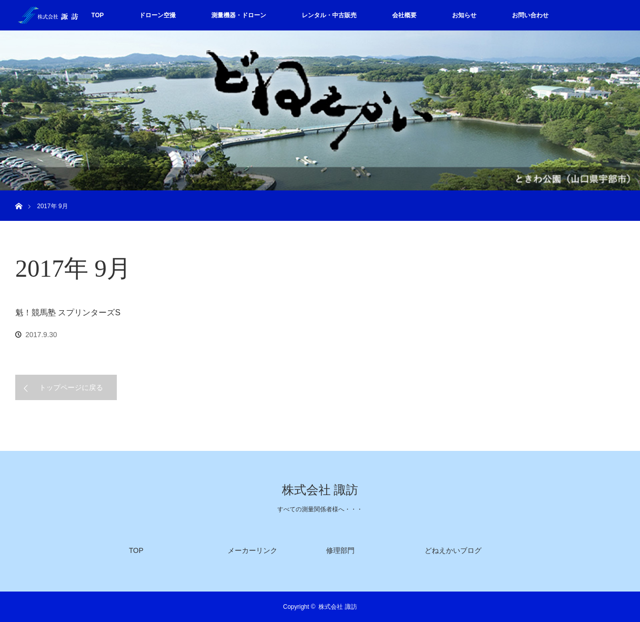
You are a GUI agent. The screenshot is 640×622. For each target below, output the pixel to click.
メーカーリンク (252, 550)
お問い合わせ (530, 15)
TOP (97, 15)
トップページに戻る (71, 387)
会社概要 (404, 15)
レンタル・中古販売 (329, 15)
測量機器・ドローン (238, 15)
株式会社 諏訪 (320, 490)
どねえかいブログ (453, 550)
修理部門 (340, 550)
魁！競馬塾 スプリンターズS (67, 312)
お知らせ (464, 15)
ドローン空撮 (157, 15)
